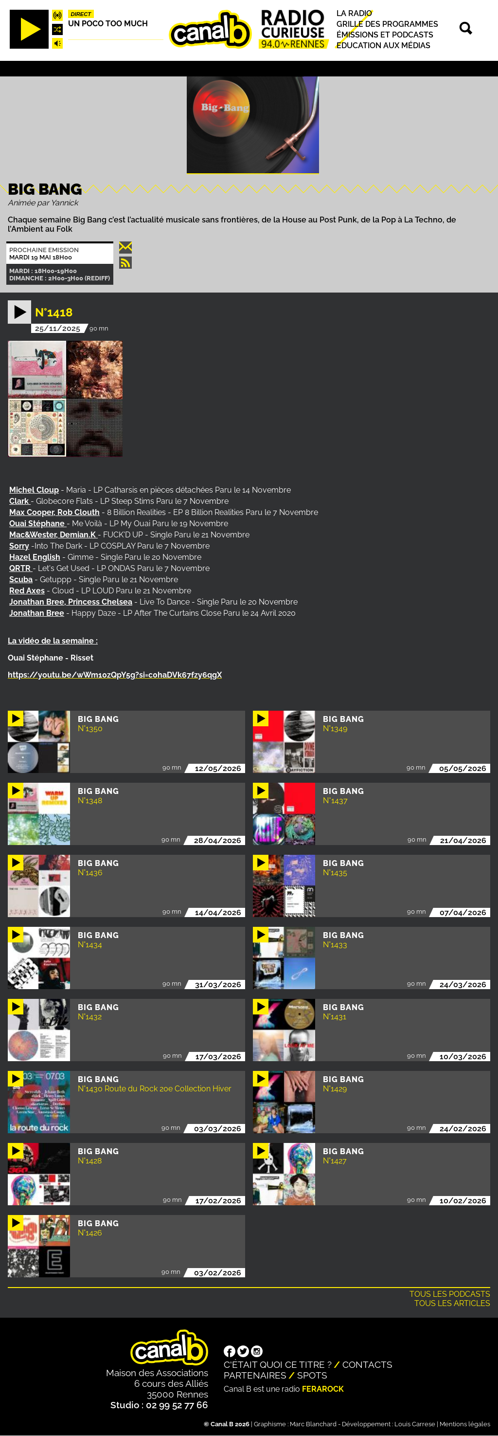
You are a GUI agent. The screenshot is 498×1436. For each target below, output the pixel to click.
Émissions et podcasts (385, 34)
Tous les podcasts (449, 1294)
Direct (81, 14)
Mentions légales (465, 1424)
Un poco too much (108, 23)
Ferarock (323, 1389)
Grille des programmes (387, 24)
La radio (354, 13)
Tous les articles (452, 1303)
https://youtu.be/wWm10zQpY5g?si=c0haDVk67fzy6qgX (115, 675)
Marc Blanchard (313, 1424)
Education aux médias (383, 45)
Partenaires (255, 1375)
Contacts (367, 1364)
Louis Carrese (414, 1424)
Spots (312, 1375)
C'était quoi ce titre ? (278, 1364)
